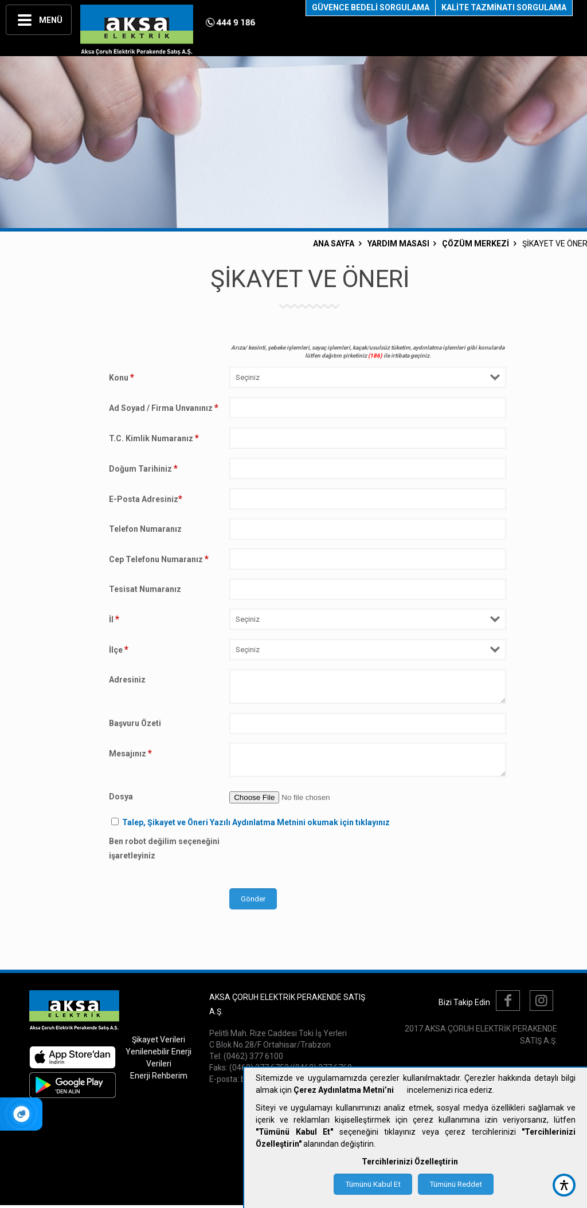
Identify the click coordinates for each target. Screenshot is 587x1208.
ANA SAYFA (333, 243)
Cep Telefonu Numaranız (159, 559)
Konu (121, 377)
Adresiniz (127, 679)
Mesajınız (130, 753)
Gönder (253, 899)
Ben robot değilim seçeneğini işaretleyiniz (164, 848)
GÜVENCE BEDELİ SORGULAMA (370, 7)
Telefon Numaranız (145, 529)
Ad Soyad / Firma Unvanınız (163, 407)
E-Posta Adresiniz (145, 498)
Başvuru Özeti (135, 723)
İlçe (118, 649)
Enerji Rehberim (158, 1075)
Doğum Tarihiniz (143, 468)
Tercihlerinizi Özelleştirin (410, 1161)
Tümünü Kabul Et (373, 1184)
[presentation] (316, 856)
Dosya (121, 796)
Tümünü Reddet (455, 1184)
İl (114, 619)
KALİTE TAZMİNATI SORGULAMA (503, 7)
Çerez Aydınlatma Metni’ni (344, 1090)
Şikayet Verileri (158, 1039)
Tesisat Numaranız (145, 589)
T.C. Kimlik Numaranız (154, 438)
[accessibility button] (564, 1185)
